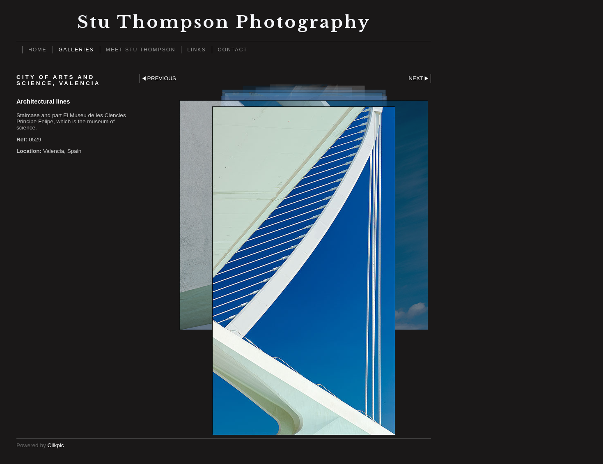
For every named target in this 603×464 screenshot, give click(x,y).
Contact (233, 50)
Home (37, 50)
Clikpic (56, 445)
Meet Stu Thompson (141, 50)
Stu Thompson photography (224, 22)
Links (196, 50)
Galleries (76, 50)
